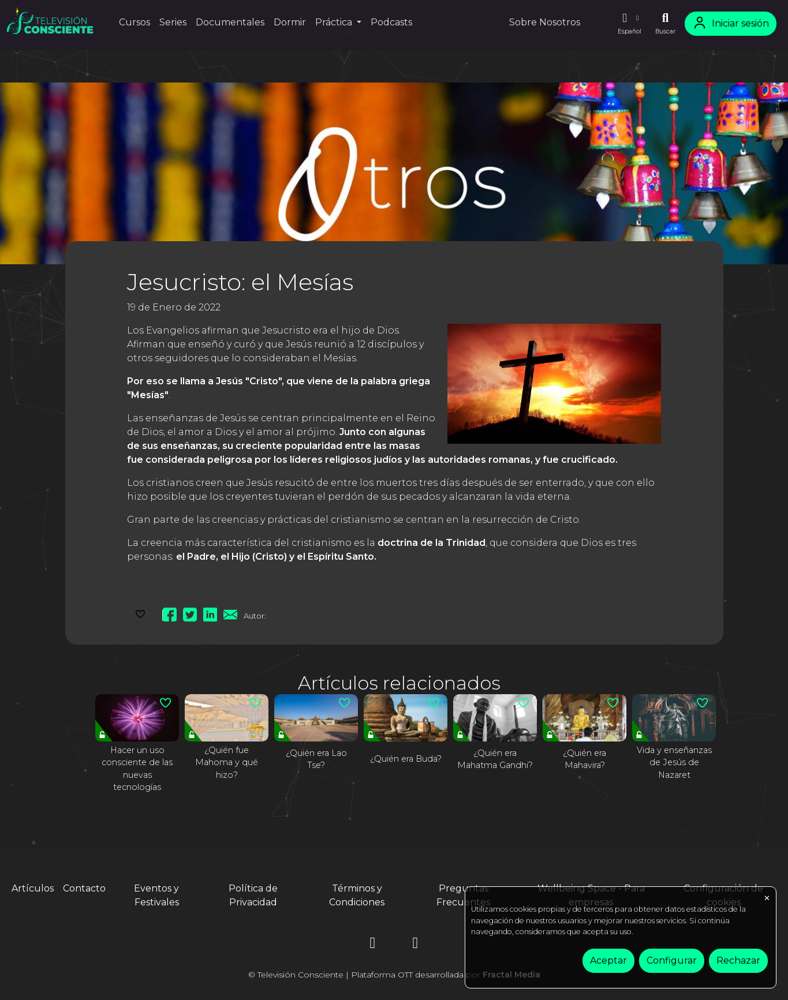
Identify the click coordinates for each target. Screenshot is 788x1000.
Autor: (255, 615)
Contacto (84, 888)
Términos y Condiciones (356, 895)
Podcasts (391, 22)
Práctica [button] (334, 22)
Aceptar (608, 960)
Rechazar (738, 960)
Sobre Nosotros (544, 22)
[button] (629, 24)
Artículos (33, 888)
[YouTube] (415, 945)
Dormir (290, 22)
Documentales (230, 22)
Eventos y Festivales (156, 895)
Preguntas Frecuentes (463, 895)
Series (172, 22)
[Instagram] (373, 945)
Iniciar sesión (730, 23)
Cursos (134, 22)
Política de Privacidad (253, 895)
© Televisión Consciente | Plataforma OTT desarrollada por (394, 974)
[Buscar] (665, 24)
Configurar (672, 960)
